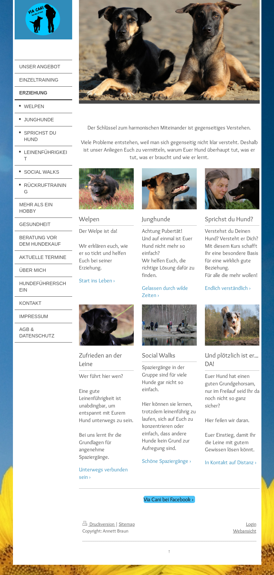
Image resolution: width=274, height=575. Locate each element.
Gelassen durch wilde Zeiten (165, 292)
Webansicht (244, 531)
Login (251, 524)
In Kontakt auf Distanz (229, 462)
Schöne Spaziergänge (165, 461)
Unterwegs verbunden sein (103, 473)
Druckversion (98, 524)
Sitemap (127, 524)
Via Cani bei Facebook (167, 499)
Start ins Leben (95, 280)
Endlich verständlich (226, 288)
